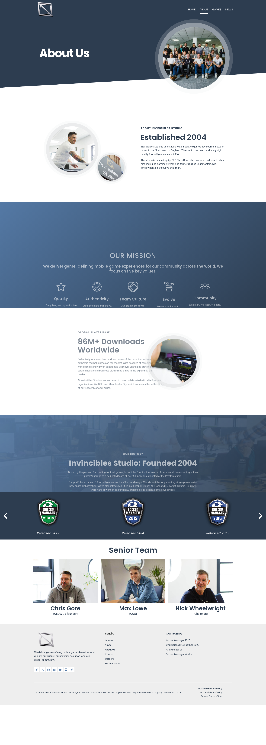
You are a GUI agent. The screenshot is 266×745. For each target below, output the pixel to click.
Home (192, 9)
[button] (6, 516)
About (204, 9)
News (229, 9)
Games (216, 9)
